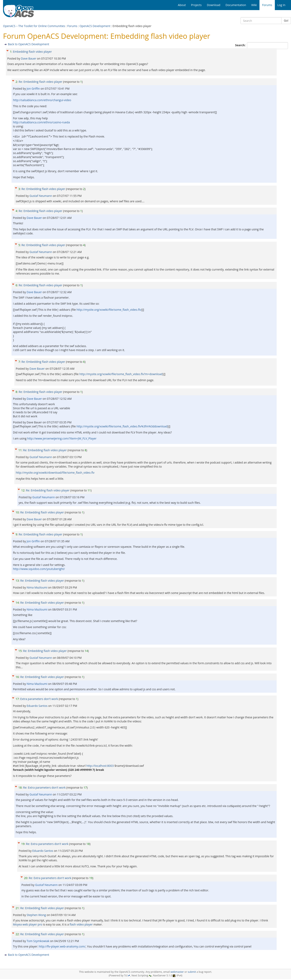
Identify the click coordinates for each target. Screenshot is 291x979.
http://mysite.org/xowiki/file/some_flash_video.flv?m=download (120, 374)
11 (20, 450)
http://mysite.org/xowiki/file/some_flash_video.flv (109, 310)
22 (17, 934)
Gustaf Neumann (41, 196)
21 (17, 908)
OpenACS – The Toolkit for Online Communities (34, 26)
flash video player (81, 924)
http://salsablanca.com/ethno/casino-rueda (41, 122)
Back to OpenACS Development (28, 44)
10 (17, 512)
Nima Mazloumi (37, 587)
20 (25, 878)
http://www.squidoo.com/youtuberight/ (39, 569)
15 (20, 651)
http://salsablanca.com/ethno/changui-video (42, 100)
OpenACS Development (94, 26)
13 (17, 580)
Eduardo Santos (37, 706)
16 (17, 677)
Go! (286, 20)
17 (17, 699)
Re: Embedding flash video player (40, 82)
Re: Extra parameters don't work (44, 787)
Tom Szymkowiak (38, 941)
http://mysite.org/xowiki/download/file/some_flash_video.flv (55, 472)
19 (22, 844)
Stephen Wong (37, 915)
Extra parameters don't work (39, 699)
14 (17, 602)
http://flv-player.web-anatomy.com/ (62, 946)
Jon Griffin (34, 88)
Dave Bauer (29, 58)
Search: (240, 45)
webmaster (177, 972)
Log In (281, 5)
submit (192, 972)
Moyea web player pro (27, 924)
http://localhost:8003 (100, 766)
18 (20, 787)
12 (22, 490)
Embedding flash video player (32, 52)
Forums (72, 26)
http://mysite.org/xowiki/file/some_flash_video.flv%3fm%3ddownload (122, 426)
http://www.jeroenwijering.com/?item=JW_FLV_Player (62, 438)
